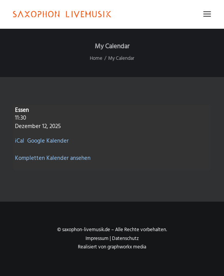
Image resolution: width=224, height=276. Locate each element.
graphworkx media (126, 247)
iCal (19, 141)
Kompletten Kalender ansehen (53, 158)
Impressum (97, 239)
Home (96, 58)
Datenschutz (125, 239)
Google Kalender (48, 141)
